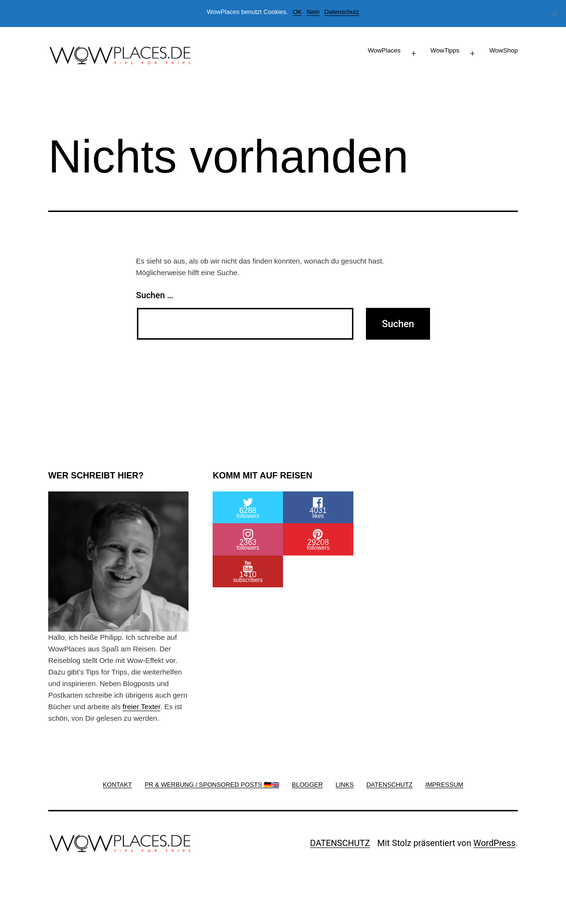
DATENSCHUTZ (340, 843)
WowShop (503, 50)
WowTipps (445, 50)
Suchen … (154, 295)
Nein (313, 11)
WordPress (494, 843)
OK (297, 11)
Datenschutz (341, 11)
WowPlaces (384, 50)
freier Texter (141, 706)
